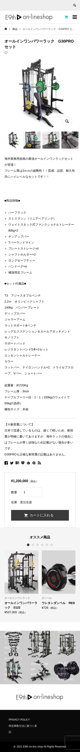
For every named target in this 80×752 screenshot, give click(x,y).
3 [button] (38, 545)
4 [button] (42, 545)
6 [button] (52, 545)
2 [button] (33, 545)
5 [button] (47, 545)
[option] (21, 582)
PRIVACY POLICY (19, 719)
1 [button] (28, 545)
